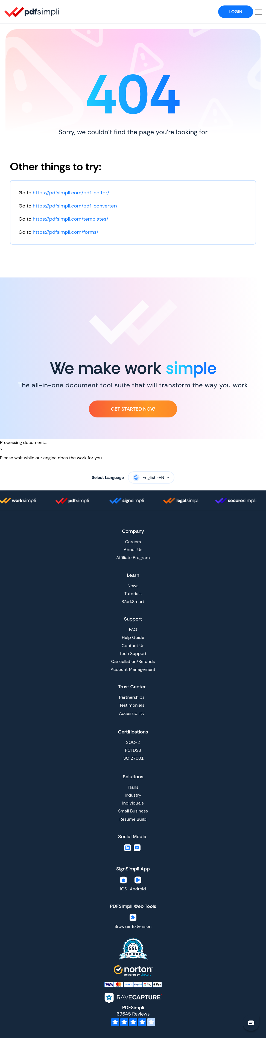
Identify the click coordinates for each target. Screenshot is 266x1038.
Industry (133, 795)
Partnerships (131, 697)
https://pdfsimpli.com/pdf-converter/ (75, 206)
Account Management (133, 669)
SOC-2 (133, 742)
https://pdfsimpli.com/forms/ (65, 232)
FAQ (133, 629)
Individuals (133, 803)
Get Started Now (133, 409)
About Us (133, 549)
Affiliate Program (133, 557)
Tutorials (133, 594)
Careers (133, 542)
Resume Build (133, 819)
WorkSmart (133, 601)
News (133, 586)
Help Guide (133, 637)
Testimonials (131, 705)
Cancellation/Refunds (133, 661)
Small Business (133, 811)
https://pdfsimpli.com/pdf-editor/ (71, 192)
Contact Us (133, 645)
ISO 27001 (133, 758)
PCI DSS (133, 750)
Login (235, 11)
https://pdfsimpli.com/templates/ (70, 219)
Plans (133, 787)
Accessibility (132, 713)
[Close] (1, 449)
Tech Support (133, 653)
